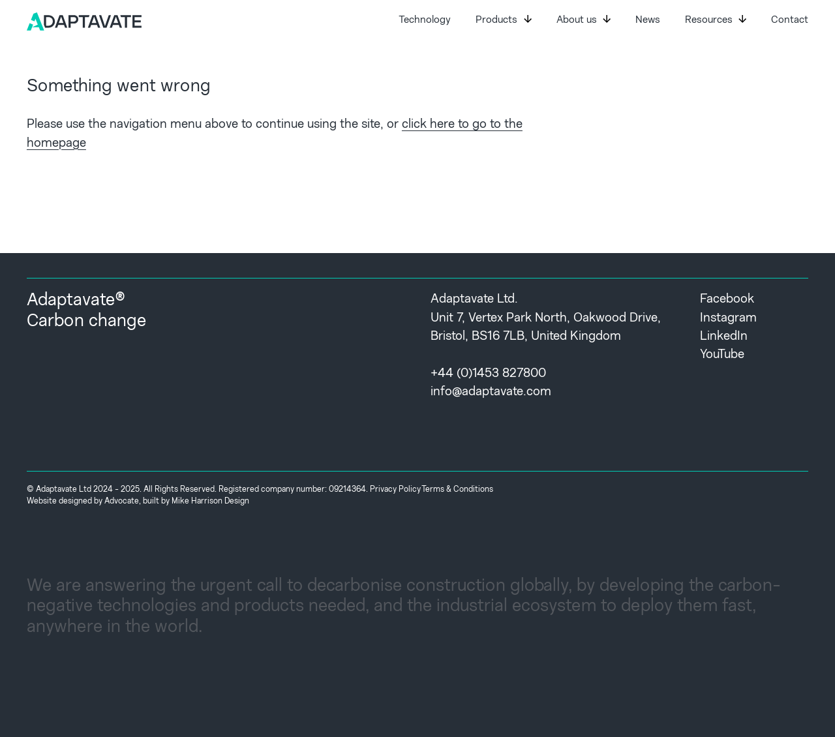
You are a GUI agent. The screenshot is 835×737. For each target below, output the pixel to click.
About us (583, 20)
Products (503, 20)
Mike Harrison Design (210, 501)
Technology (425, 20)
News (647, 20)
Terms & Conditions (457, 490)
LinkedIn (724, 337)
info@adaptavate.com (491, 392)
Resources (715, 20)
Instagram (728, 318)
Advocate (121, 501)
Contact (789, 20)
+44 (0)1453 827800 (488, 374)
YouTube (722, 355)
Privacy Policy (395, 490)
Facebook (727, 299)
